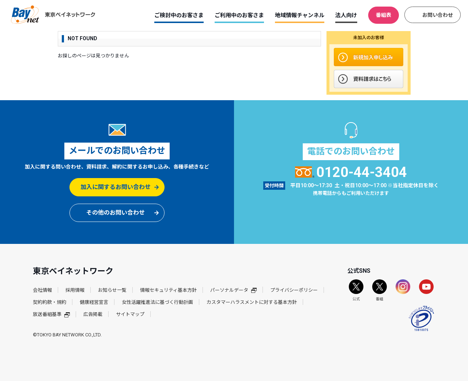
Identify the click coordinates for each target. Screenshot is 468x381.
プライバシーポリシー (294, 290)
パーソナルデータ (233, 290)
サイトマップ (130, 314)
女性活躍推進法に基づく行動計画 (157, 302)
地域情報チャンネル (299, 15)
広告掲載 (92, 314)
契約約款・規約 (49, 302)
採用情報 (74, 290)
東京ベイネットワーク (53, 14)
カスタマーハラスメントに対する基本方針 (252, 302)
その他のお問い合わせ (115, 212)
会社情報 (42, 290)
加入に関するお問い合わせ (115, 187)
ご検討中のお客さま (179, 15)
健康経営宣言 (94, 302)
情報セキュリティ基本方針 (168, 290)
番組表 (383, 15)
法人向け (346, 15)
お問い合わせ (437, 15)
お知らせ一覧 (112, 290)
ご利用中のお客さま (239, 15)
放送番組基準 (51, 314)
